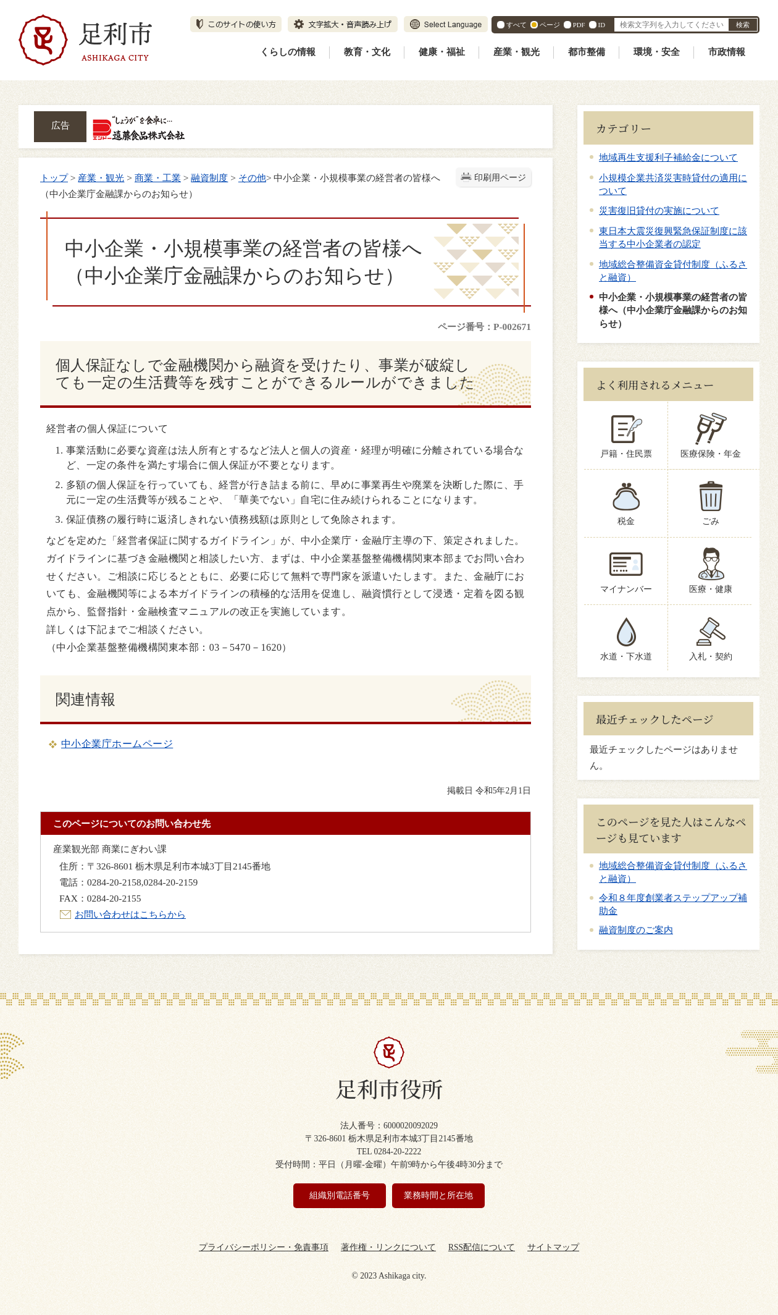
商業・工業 (158, 177)
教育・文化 (367, 52)
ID (601, 24)
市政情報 (726, 52)
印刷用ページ (500, 177)
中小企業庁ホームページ (117, 743)
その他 (252, 177)
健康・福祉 (442, 52)
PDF (579, 24)
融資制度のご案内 (636, 930)
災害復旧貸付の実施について (659, 210)
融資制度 (209, 177)
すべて (516, 24)
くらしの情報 (288, 52)
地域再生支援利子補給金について (668, 157)
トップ (54, 177)
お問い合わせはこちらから (130, 914)
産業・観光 (516, 52)
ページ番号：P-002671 (484, 326)
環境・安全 (657, 52)
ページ (550, 24)
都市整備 (586, 52)
